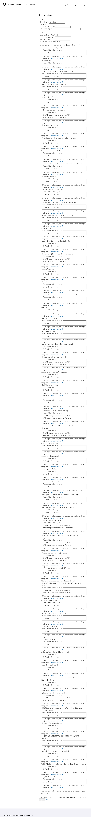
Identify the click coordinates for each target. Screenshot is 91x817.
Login (64, 5)
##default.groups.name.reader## (55, 115)
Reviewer (55, 53)
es (86, 5)
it (81, 5)
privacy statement (56, 58)
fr (74, 5)
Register (42, 799)
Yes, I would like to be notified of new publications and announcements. (64, 797)
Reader (46, 53)
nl (71, 5)
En (68, 5)
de (79, 5)
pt (84, 5)
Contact (32, 4)
